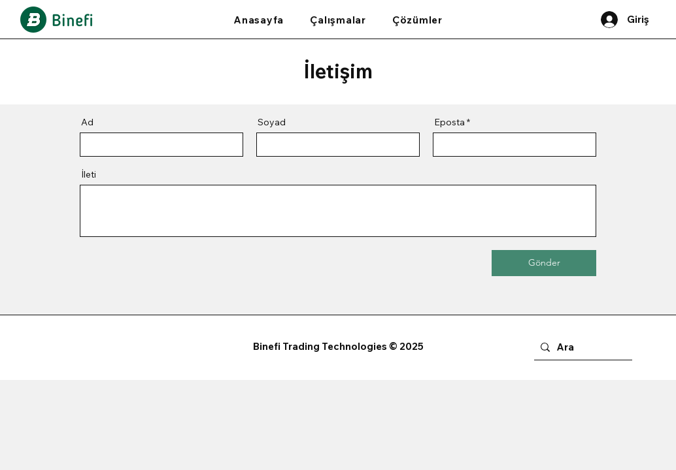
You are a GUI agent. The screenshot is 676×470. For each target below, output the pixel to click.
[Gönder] (544, 263)
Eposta (449, 122)
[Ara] (580, 347)
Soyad (272, 122)
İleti (88, 174)
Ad (87, 122)
